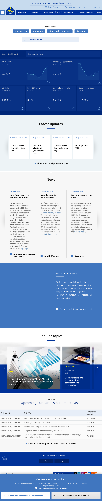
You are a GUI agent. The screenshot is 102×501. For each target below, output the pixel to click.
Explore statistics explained (73, 309)
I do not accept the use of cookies (76, 495)
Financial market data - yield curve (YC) (60, 148)
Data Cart (72, 7)
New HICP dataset (52, 256)
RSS (95, 473)
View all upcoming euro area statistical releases (52, 443)
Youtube (85, 473)
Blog (58, 12)
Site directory (13, 474)
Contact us (95, 7)
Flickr (89, 473)
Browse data (35, 12)
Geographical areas (59, 31)
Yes (46, 461)
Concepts (38, 31)
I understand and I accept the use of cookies (25, 496)
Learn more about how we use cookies (52, 488)
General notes (79, 232)
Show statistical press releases (52, 163)
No (62, 461)
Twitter (75, 473)
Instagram (82, 473)
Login (83, 7)
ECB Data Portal (51, 7)
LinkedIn (78, 473)
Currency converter (86, 12)
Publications (48, 12)
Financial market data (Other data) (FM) (17, 148)
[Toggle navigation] (2, 12)
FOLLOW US (58, 474)
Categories (21, 31)
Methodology (68, 12)
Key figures (22, 12)
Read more (80, 256)
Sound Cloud (92, 473)
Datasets (81, 31)
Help (99, 12)
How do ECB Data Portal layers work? (24, 255)
